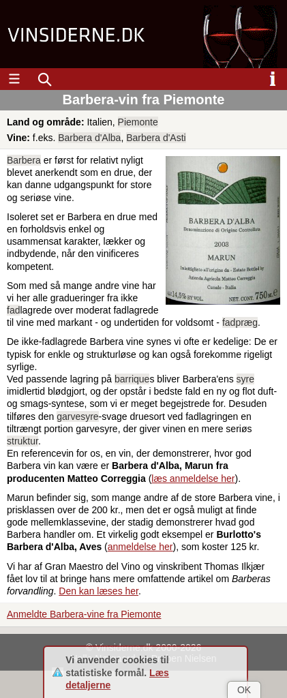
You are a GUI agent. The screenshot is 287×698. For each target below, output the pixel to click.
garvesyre (77, 416)
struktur (22, 441)
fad (13, 310)
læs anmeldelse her (193, 478)
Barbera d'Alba (89, 137)
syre (245, 379)
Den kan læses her (98, 591)
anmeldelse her (140, 546)
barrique (132, 379)
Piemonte (138, 122)
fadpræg (240, 322)
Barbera (24, 160)
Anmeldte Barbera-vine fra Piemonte (84, 614)
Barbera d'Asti (156, 137)
